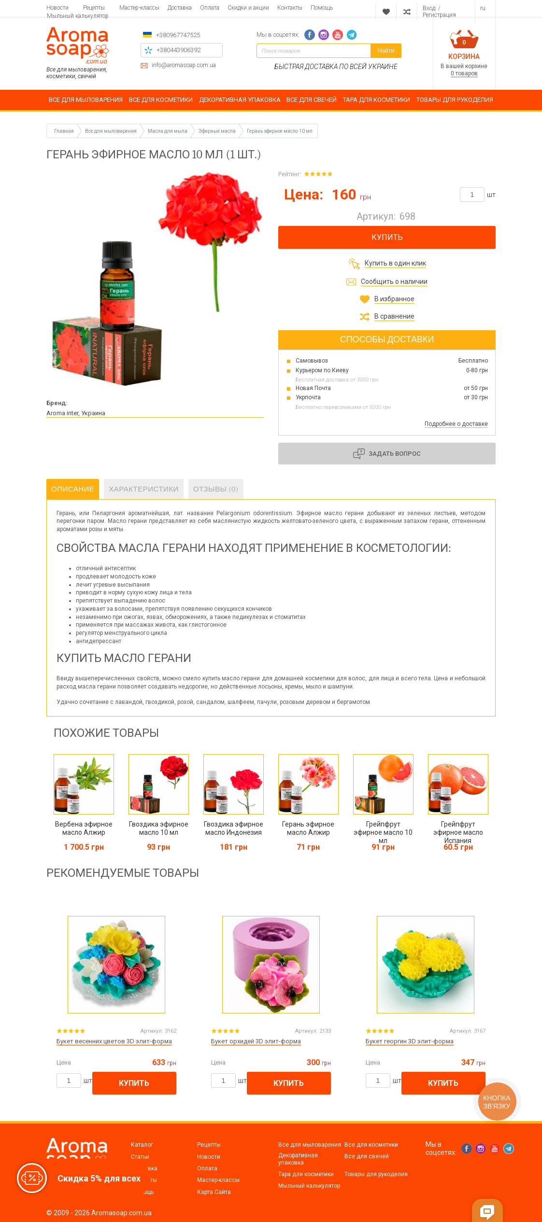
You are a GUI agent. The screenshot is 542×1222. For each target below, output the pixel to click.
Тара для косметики (306, 1174)
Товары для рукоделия (376, 1174)
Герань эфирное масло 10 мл (280, 131)
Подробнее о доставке (456, 424)
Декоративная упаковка (298, 1159)
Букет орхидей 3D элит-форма (256, 1041)
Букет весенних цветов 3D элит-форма (114, 1041)
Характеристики (144, 489)
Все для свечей (366, 1156)
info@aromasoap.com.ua (184, 65)
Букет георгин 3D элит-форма (410, 1041)
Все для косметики (371, 1144)
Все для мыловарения (309, 1144)
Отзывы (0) (216, 489)
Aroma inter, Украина (75, 413)
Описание (72, 489)
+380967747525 (178, 35)
